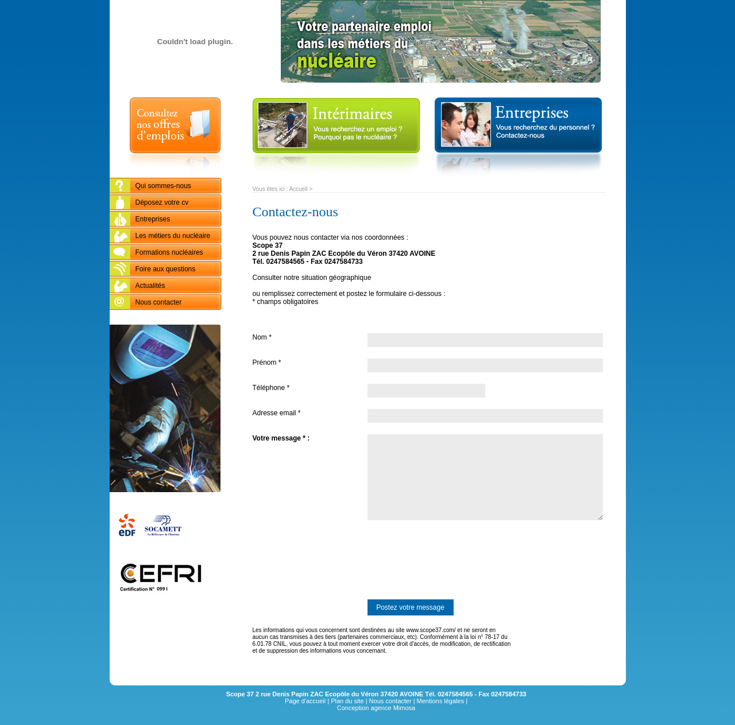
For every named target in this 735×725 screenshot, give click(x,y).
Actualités (150, 286)
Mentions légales (441, 700)
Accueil (298, 189)
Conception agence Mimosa (376, 707)
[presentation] (340, 559)
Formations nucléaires (169, 252)
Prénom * (267, 362)
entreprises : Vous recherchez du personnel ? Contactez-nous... (518, 137)
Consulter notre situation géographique (312, 278)
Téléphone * (271, 388)
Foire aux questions (166, 269)
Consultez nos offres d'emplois (175, 137)
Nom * (262, 337)
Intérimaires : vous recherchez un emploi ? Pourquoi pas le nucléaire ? (336, 137)
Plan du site (347, 700)
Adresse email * (277, 413)
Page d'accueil (305, 700)
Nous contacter (159, 302)
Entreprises (153, 219)
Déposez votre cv (162, 202)
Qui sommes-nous (163, 186)
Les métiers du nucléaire (173, 236)
